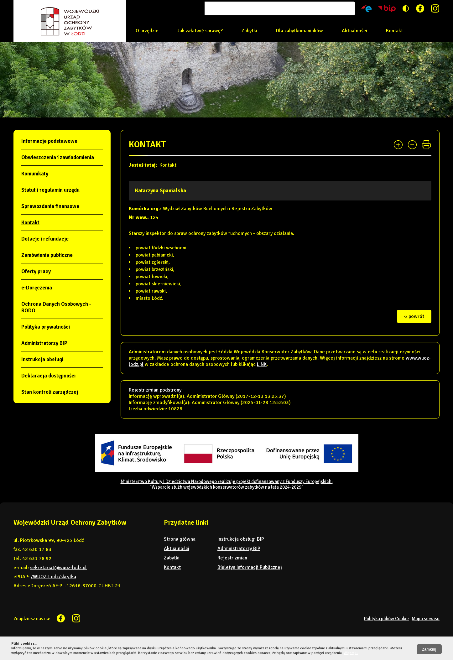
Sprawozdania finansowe (50, 206)
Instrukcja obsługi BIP (240, 539)
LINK (262, 364)
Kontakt (394, 31)
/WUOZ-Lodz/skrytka (53, 577)
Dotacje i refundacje (45, 239)
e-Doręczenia (36, 287)
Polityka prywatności (45, 327)
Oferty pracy (36, 271)
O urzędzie (147, 31)
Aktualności (354, 31)
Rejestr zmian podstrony (155, 390)
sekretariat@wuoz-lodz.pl (58, 567)
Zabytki (249, 31)
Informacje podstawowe (49, 141)
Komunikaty (34, 173)
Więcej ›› (351, 653)
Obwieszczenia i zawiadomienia (57, 157)
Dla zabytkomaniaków (299, 31)
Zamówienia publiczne (47, 255)
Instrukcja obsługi (42, 359)
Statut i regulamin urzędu (50, 190)
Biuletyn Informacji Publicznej (249, 567)
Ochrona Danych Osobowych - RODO (56, 307)
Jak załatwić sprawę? (200, 31)
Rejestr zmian (232, 558)
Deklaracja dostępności (48, 375)
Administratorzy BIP (44, 343)
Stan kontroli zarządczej (49, 392)
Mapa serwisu (426, 618)
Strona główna (179, 539)
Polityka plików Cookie (386, 618)
